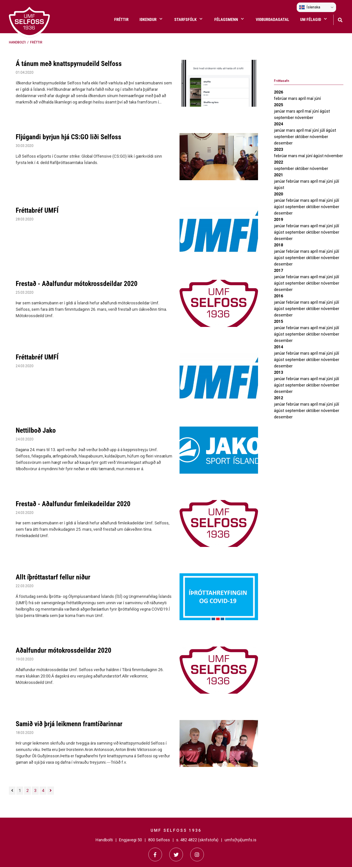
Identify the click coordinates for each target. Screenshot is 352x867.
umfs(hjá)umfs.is (240, 839)
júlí (323, 130)
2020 (278, 194)
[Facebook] (155, 854)
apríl (302, 98)
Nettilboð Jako (36, 430)
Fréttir (36, 42)
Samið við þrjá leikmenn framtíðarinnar (69, 724)
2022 (278, 162)
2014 (278, 346)
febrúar (281, 98)
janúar (280, 111)
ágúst (325, 111)
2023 (278, 149)
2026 (278, 92)
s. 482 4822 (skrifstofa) (197, 839)
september (284, 117)
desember (283, 143)
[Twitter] (176, 854)
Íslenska (309, 7)
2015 (278, 321)
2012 (278, 397)
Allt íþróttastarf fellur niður (53, 577)
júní (317, 98)
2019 (278, 219)
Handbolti (17, 42)
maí (310, 98)
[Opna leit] (340, 19)
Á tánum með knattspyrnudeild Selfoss (69, 64)
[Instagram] (197, 854)
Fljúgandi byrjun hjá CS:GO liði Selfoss (68, 137)
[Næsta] (50, 790)
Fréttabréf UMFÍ (37, 210)
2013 (278, 372)
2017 (278, 270)
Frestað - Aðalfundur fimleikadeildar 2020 (73, 504)
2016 (278, 295)
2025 (278, 104)
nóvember (304, 117)
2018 (278, 245)
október (302, 136)
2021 (278, 174)
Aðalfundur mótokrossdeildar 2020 (63, 650)
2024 (278, 123)
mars (293, 98)
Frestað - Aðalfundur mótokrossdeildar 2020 (76, 284)
